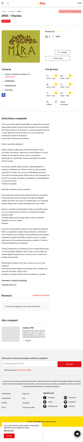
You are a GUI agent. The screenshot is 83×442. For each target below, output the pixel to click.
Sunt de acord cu (11, 385)
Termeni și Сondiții (25, 385)
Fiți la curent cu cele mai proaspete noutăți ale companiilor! (25, 374)
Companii (11, 11)
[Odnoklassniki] (50, 421)
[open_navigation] (3, 3)
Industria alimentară (20, 296)
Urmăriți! (57, 53)
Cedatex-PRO (28, 343)
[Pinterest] (69, 421)
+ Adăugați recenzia (40, 311)
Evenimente (6, 409)
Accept (9, 436)
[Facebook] (49, 413)
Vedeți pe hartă (10, 77)
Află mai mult (9, 430)
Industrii (6, 21)
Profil (79, 3)
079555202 (10, 81)
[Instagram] (70, 417)
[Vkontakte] (70, 413)
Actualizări (26, 418)
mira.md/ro (9, 90)
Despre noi (25, 409)
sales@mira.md (11, 85)
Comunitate (6, 413)
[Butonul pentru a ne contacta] (77, 433)
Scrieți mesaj (58, 58)
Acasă (4, 11)
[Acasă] (41, 3)
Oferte (4, 418)
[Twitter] (48, 417)
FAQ (23, 413)
